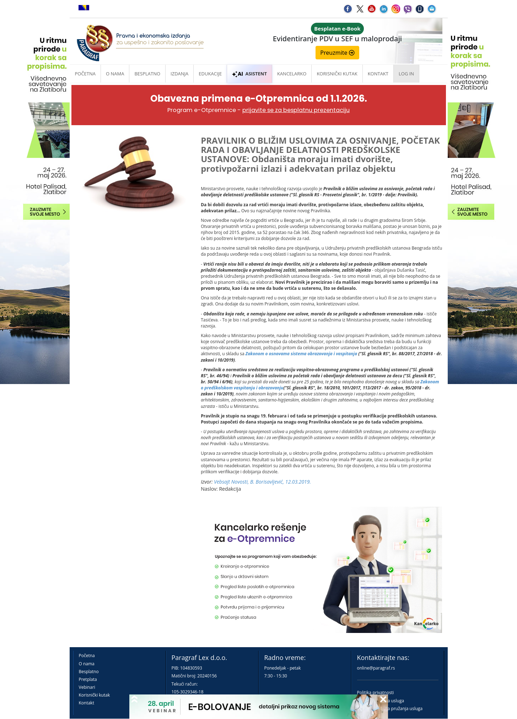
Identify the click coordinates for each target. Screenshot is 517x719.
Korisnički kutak (94, 695)
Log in (406, 73)
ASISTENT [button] (249, 73)
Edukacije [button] (210, 73)
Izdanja (179, 73)
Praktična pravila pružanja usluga (390, 708)
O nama (115, 73)
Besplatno (147, 73)
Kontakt (86, 703)
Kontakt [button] (378, 73)
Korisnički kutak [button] (337, 73)
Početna (85, 73)
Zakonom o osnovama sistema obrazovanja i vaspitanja (302, 354)
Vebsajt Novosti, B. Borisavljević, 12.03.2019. (262, 481)
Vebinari (87, 687)
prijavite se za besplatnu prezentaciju (296, 110)
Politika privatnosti (375, 692)
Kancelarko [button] (291, 73)
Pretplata (88, 679)
